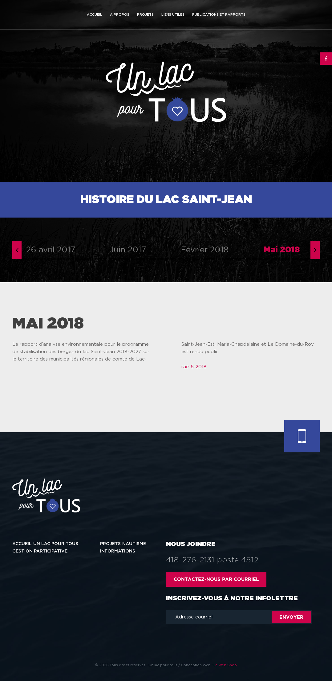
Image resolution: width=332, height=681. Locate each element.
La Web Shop (225, 665)
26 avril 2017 (50, 250)
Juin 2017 (127, 250)
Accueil (94, 14)
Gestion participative (39, 551)
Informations (117, 551)
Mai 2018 (282, 250)
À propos (119, 14)
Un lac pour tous (55, 544)
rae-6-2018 (194, 367)
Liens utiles (172, 14)
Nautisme (134, 544)
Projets (145, 14)
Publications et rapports (218, 14)
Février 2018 (205, 250)
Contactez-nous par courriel (216, 579)
